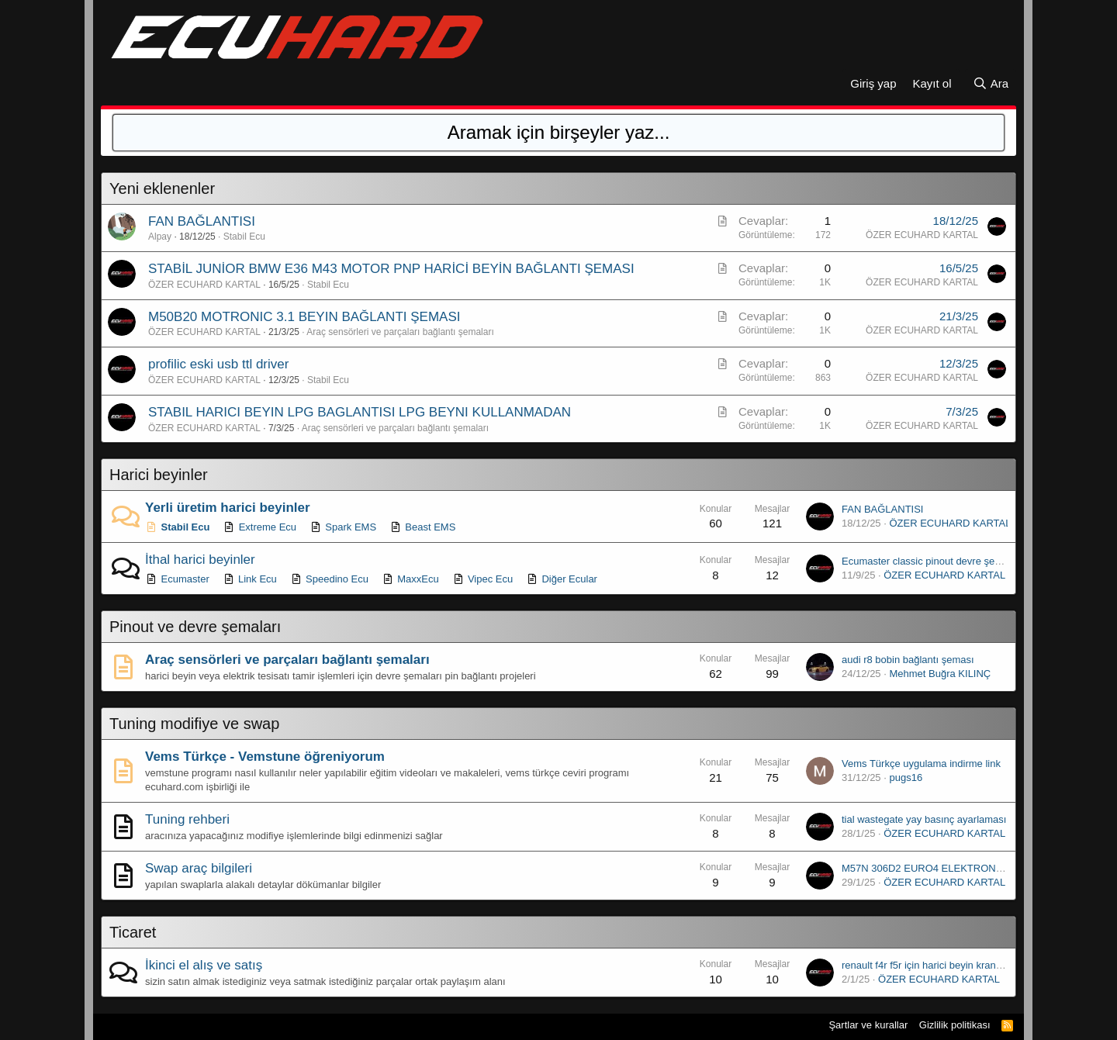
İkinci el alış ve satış (203, 965)
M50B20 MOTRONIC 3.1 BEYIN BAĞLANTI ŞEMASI (304, 316)
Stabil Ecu (244, 236)
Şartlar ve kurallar (868, 1025)
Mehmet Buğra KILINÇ (940, 673)
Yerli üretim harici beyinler (227, 507)
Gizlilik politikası (955, 1025)
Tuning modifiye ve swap (194, 723)
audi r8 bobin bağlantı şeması (908, 659)
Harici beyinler (158, 474)
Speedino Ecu (328, 579)
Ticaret (132, 932)
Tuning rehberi (187, 819)
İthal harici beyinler (200, 559)
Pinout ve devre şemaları (195, 626)
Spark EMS (343, 527)
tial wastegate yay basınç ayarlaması (924, 819)
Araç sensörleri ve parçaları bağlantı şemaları (399, 332)
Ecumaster (177, 579)
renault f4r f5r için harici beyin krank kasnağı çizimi (954, 965)
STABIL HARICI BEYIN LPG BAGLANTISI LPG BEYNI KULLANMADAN (359, 412)
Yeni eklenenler (162, 188)
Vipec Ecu (482, 579)
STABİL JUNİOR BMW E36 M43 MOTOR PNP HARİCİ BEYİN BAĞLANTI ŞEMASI (391, 268)
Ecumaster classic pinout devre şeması (929, 561)
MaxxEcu (410, 579)
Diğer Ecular (561, 579)
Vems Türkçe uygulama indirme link (921, 763)
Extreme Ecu (259, 527)
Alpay (159, 236)
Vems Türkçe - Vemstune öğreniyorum (265, 756)
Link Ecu (249, 579)
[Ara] (990, 83)
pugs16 (905, 777)
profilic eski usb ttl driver (218, 364)
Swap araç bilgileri (198, 868)
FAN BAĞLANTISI (201, 221)
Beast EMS (422, 527)
